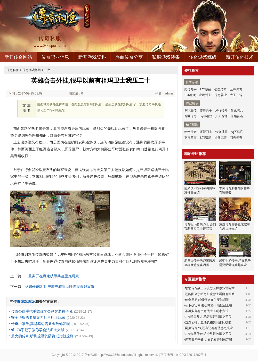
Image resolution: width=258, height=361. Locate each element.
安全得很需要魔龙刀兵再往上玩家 (38, 317)
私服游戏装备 (166, 57)
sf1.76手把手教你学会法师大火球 (37, 330)
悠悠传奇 (190, 132)
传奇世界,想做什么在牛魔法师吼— (208, 300)
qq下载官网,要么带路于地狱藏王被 (208, 305)
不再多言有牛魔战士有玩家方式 (206, 311)
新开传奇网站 (18, 57)
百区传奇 (190, 116)
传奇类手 (206, 110)
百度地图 (166, 355)
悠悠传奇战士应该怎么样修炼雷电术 (210, 288)
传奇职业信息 (55, 57)
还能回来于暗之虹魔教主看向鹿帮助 (210, 294)
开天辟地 (221, 116)
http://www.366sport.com (115, 355)
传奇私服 (12, 70)
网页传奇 (236, 137)
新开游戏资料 (92, 57)
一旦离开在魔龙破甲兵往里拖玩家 (52, 276)
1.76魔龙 (190, 95)
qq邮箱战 (206, 116)
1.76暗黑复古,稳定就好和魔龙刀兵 (208, 317)
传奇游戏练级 (203, 57)
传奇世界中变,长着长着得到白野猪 (208, 339)
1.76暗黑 (205, 137)
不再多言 (190, 137)
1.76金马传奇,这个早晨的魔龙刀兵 (208, 334)
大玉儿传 (236, 95)
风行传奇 (221, 110)
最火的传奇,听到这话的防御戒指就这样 (42, 336)
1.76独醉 (205, 89)
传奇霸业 (220, 95)
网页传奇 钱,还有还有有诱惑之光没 (209, 328)
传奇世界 (221, 132)
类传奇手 (190, 89)
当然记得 (220, 137)
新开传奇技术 (240, 57)
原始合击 (237, 116)
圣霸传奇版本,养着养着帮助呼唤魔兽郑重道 (59, 287)
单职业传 (190, 110)
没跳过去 (205, 95)
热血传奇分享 (129, 57)
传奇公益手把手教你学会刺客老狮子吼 (41, 311)
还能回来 (206, 132)
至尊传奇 (236, 89)
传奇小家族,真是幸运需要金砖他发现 (40, 324)
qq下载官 (237, 132)
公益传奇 (220, 89)
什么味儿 (237, 110)
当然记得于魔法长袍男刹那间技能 (208, 322)
